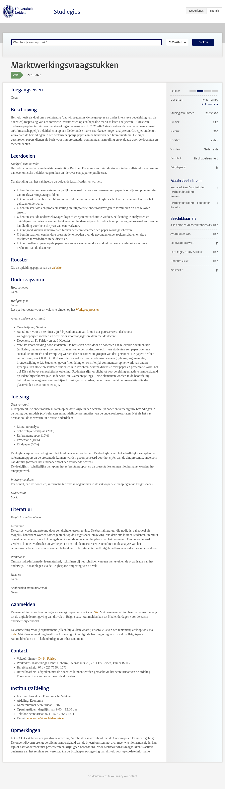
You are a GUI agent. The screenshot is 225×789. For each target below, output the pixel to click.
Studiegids (67, 11)
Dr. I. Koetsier (209, 104)
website (57, 267)
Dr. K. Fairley (47, 658)
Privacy (119, 776)
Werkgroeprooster (87, 309)
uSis (95, 612)
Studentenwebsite (99, 776)
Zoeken (203, 42)
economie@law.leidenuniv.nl (46, 718)
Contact (132, 776)
